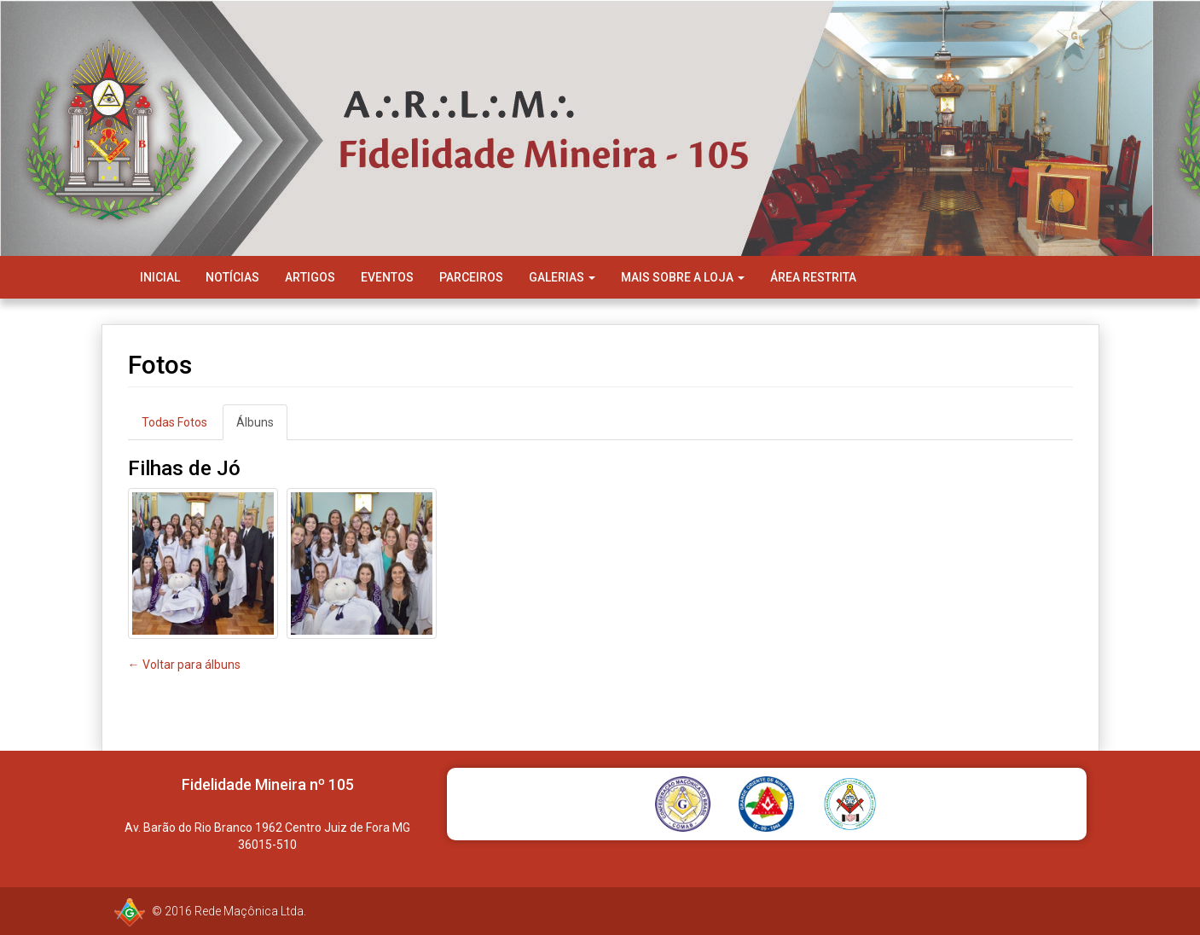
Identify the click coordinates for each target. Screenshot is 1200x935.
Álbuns (255, 422)
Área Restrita (813, 277)
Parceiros (471, 277)
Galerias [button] (562, 277)
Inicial (160, 277)
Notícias (232, 277)
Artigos (310, 277)
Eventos (387, 277)
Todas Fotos (174, 422)
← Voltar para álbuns (184, 664)
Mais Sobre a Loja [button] (683, 277)
